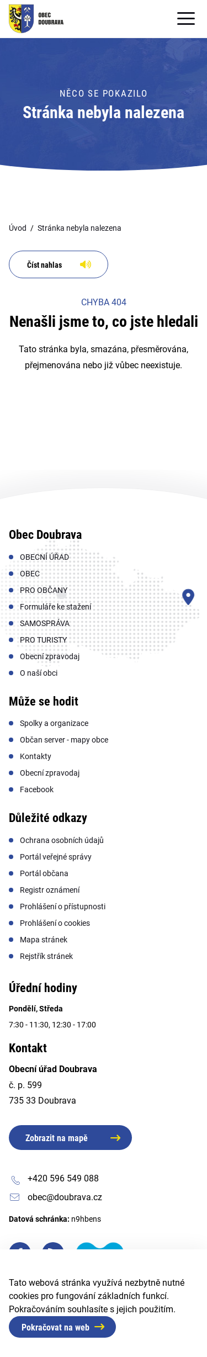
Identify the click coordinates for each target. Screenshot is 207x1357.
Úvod (17, 228)
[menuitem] (44, 557)
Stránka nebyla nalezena (79, 228)
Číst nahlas (44, 265)
